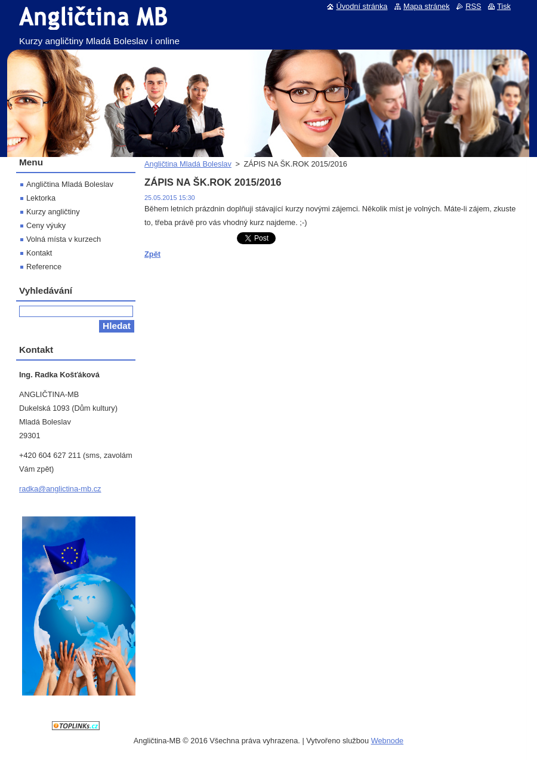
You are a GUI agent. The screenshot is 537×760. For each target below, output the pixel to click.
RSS (473, 6)
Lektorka (40, 197)
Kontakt (39, 252)
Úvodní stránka (361, 6)
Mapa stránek (426, 6)
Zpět (152, 254)
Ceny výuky (46, 225)
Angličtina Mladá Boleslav (188, 163)
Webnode (387, 740)
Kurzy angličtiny (53, 211)
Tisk (504, 6)
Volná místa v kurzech (63, 239)
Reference (43, 266)
